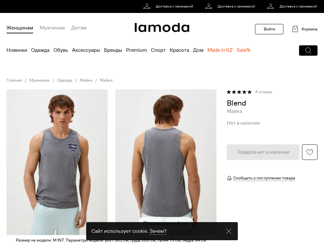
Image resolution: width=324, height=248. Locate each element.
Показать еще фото (166, 223)
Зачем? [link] (158, 237)
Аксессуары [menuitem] (86, 50)
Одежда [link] (64, 80)
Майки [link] (86, 80)
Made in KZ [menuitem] (220, 50)
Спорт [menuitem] (158, 50)
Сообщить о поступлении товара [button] (264, 178)
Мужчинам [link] (39, 80)
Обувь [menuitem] (60, 50)
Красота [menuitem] (179, 50)
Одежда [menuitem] (40, 50)
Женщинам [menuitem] (19, 28)
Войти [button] (269, 29)
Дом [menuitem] (198, 50)
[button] (308, 50)
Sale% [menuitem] (243, 50)
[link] (169, 6)
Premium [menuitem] (136, 50)
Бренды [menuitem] (113, 50)
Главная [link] (14, 80)
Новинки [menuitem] (16, 50)
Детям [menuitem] (79, 28)
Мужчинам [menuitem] (52, 28)
